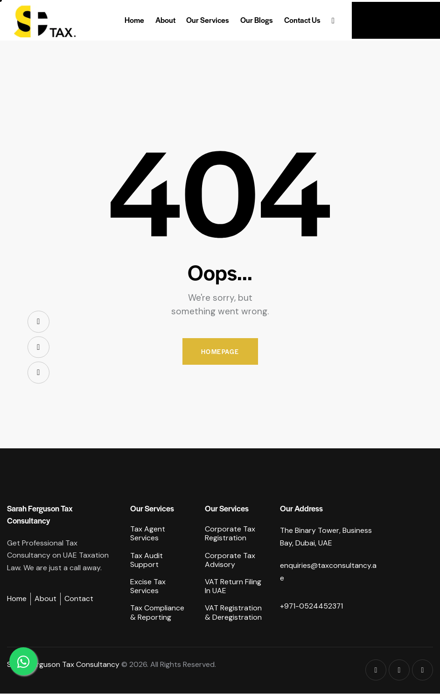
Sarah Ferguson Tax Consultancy (63, 665)
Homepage (220, 351)
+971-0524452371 (312, 606)
